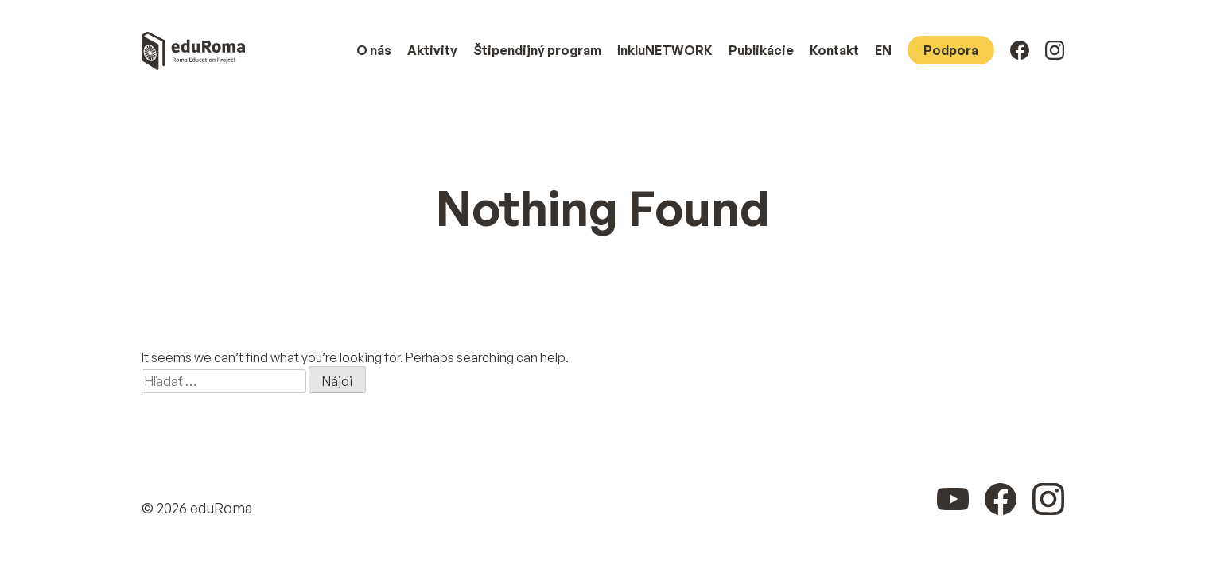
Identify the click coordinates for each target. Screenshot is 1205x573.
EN (883, 50)
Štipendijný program (537, 50)
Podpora (950, 50)
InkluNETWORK (665, 50)
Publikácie (761, 50)
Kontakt (834, 50)
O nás (373, 50)
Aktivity (432, 50)
